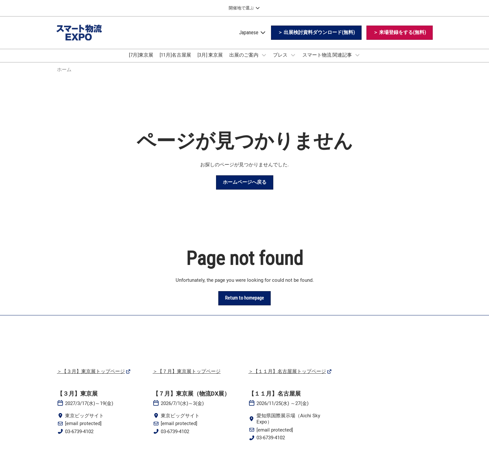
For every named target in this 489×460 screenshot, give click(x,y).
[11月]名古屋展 (175, 61)
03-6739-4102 (79, 437)
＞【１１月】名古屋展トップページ (287, 377)
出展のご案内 (244, 61)
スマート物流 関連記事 (327, 61)
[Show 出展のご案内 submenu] (264, 61)
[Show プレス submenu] (293, 61)
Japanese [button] (252, 39)
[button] (316, 39)
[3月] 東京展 (210, 61)
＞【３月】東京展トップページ (91, 377)
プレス (280, 61)
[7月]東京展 (141, 61)
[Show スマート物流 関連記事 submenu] (357, 61)
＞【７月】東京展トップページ (187, 377)
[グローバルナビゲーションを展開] (244, 8)
